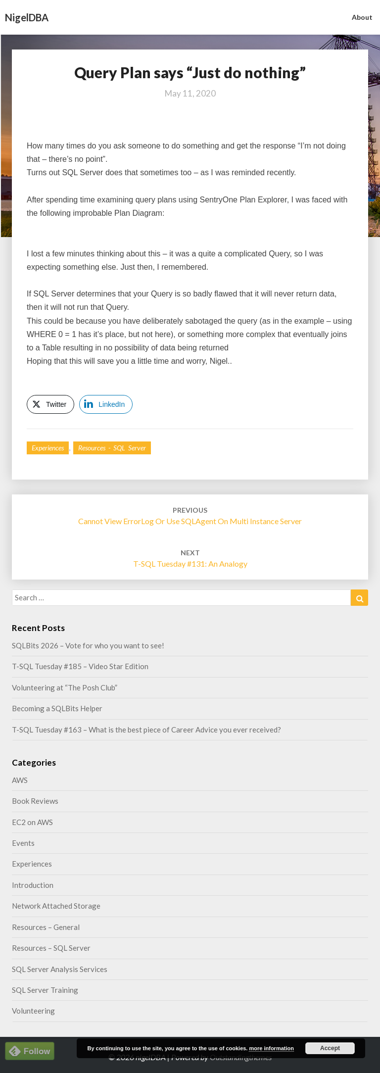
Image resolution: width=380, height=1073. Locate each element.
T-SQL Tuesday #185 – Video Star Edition (80, 666)
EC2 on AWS (32, 822)
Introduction (32, 884)
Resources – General (46, 927)
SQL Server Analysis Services (59, 969)
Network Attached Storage (56, 905)
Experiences (48, 447)
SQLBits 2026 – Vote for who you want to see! (88, 645)
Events (23, 842)
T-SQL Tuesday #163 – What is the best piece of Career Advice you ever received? (146, 729)
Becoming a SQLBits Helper (57, 708)
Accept (330, 1048)
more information (271, 1048)
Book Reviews (35, 800)
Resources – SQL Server (51, 947)
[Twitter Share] (50, 404)
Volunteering (33, 1010)
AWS (20, 780)
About (362, 17)
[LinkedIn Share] (106, 404)
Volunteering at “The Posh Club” (64, 687)
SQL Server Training (45, 989)
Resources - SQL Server (112, 447)
